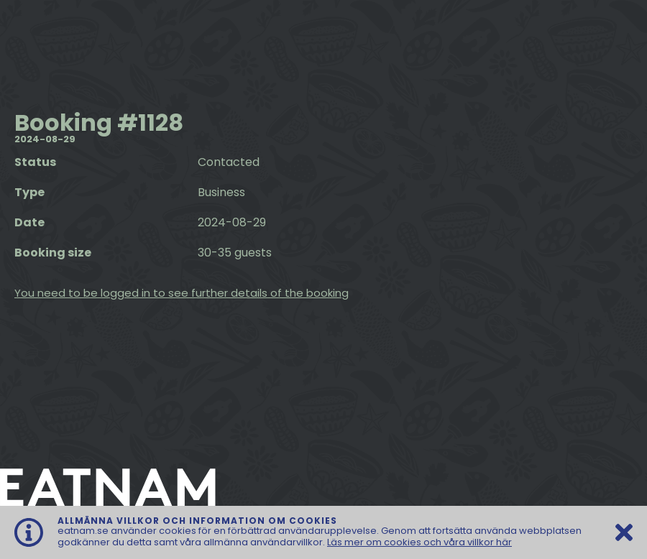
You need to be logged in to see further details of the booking (181, 292)
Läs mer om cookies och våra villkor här (419, 542)
